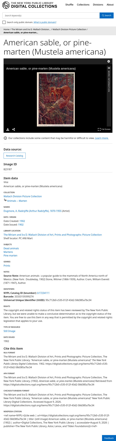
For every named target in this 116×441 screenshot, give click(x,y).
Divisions (98, 4)
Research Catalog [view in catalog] (14, 155)
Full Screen (104, 129)
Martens (8, 252)
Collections (83, 4)
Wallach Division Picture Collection (23, 196)
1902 (22, 221)
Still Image (9, 331)
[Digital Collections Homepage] (29, 5)
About (110, 4)
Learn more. (102, 138)
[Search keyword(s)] (51, 15)
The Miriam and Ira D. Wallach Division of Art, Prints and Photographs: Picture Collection (53, 234)
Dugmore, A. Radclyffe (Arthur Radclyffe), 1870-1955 (33, 211)
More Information (109, 72)
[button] (109, 68)
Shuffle (69, 4)
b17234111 (43, 293)
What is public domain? (45, 22)
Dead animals (11, 248)
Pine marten (10, 255)
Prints (7, 265)
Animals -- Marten (17, 200)
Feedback (109, 438)
